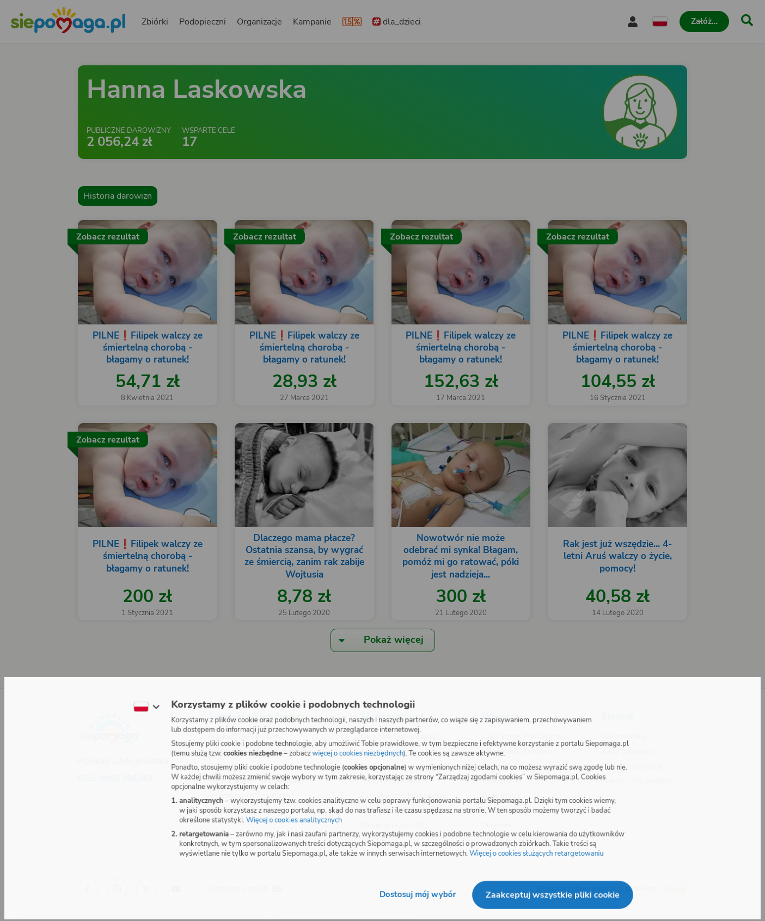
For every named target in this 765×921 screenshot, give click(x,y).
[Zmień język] (144, 706)
